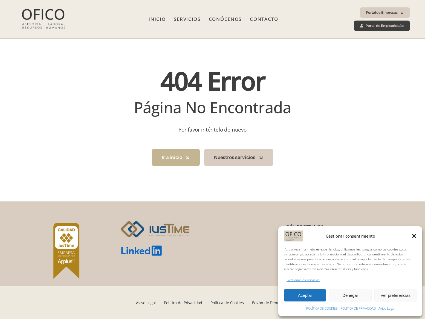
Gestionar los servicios (303, 280)
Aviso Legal (386, 308)
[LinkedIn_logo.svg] (141, 247)
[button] (414, 236)
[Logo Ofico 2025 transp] (43, 7)
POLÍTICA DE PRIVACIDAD (358, 308)
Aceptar (305, 295)
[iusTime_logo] (155, 223)
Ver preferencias (395, 295)
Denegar (350, 295)
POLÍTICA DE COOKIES (322, 308)
